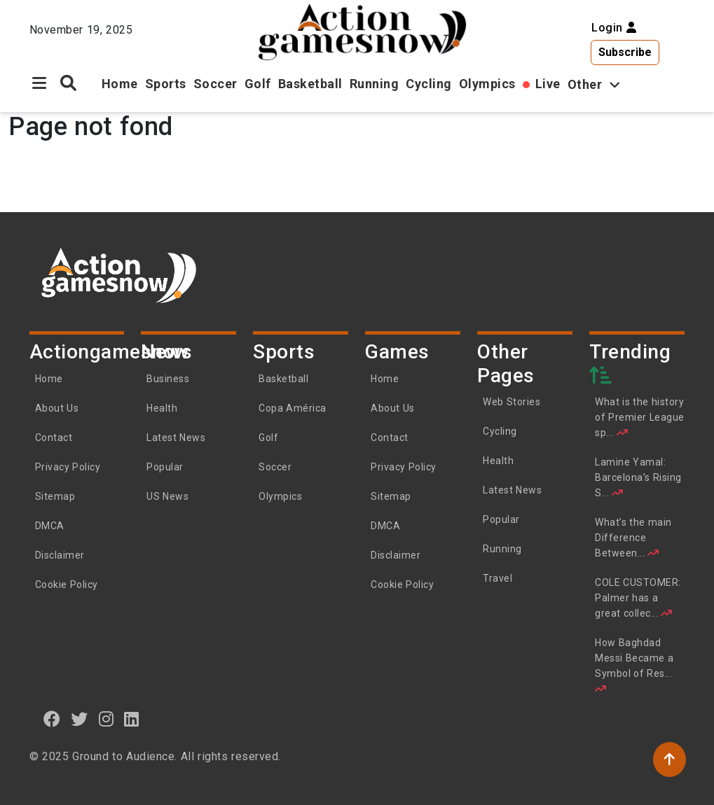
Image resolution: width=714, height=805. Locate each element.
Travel (497, 578)
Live (548, 83)
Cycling (429, 83)
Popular (165, 466)
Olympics (487, 83)
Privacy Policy (68, 466)
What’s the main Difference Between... (633, 538)
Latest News (175, 437)
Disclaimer (60, 555)
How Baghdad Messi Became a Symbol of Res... (634, 665)
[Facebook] (52, 718)
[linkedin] (131, 718)
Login (613, 27)
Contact (54, 437)
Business (167, 378)
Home (120, 83)
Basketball (310, 83)
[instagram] (106, 718)
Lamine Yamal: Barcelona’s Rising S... (638, 477)
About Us (57, 408)
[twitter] (79, 718)
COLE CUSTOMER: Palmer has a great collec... (638, 598)
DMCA (49, 525)
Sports (165, 83)
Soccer (215, 83)
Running (374, 83)
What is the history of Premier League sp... (640, 417)
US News (167, 496)
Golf (258, 83)
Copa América (293, 408)
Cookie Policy (66, 584)
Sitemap (55, 496)
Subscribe (625, 52)
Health (161, 408)
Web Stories (513, 401)
